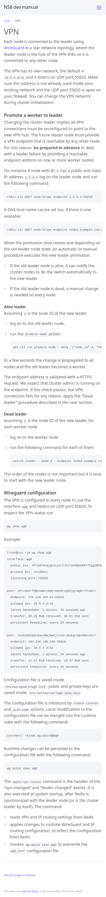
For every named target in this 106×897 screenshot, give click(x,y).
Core (7, 21)
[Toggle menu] (99, 7)
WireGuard (14, 47)
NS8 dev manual (21, 7)
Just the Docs (29, 891)
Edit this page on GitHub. (20, 875)
